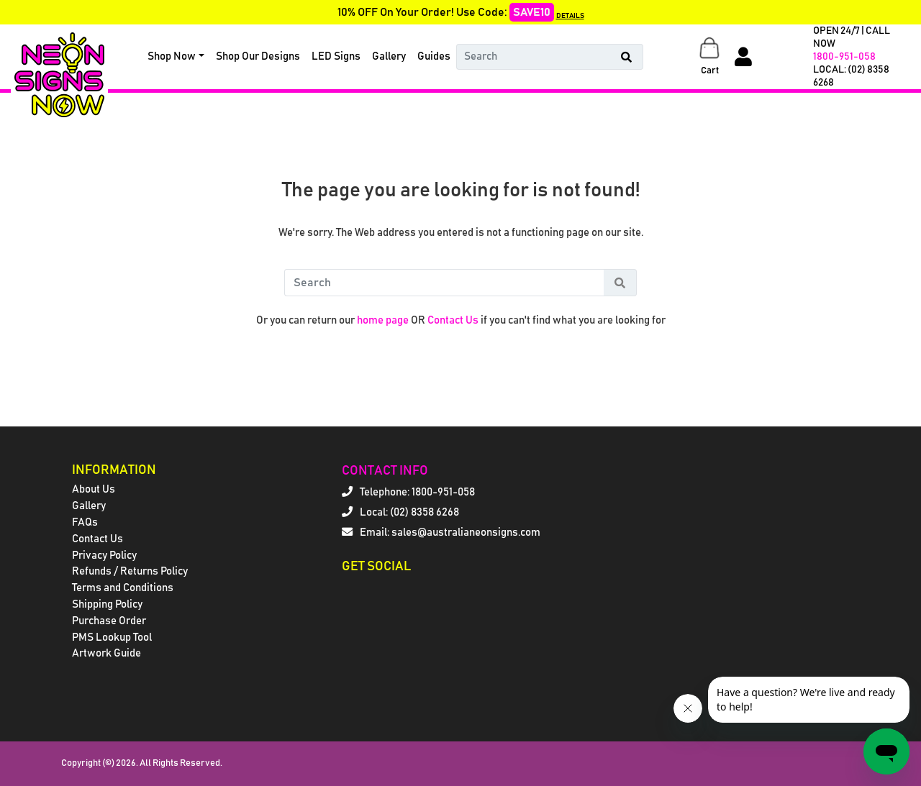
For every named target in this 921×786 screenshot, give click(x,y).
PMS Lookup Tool (112, 637)
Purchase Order (109, 621)
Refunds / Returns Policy (130, 571)
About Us (93, 489)
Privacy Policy (104, 555)
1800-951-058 (844, 57)
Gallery (389, 56)
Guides (433, 56)
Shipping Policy (107, 604)
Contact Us (452, 320)
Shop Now (172, 56)
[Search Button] (626, 57)
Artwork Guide (106, 653)
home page (383, 320)
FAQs (85, 522)
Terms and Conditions (122, 587)
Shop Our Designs (258, 56)
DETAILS (570, 15)
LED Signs (336, 56)
